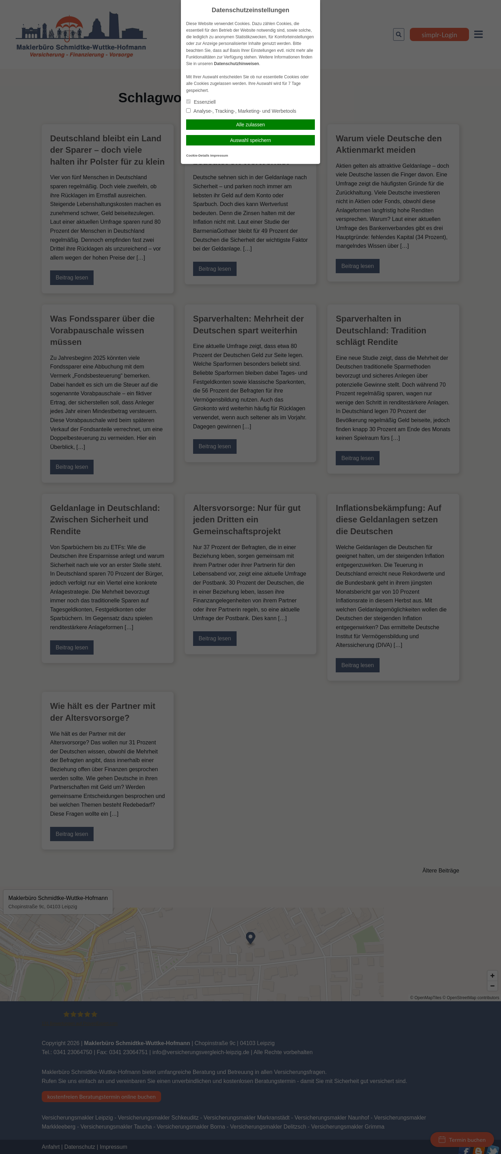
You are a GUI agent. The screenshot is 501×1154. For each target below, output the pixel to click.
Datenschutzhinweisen (236, 63)
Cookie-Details (197, 155)
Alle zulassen (250, 124)
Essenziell (201, 102)
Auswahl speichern (250, 140)
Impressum (219, 155)
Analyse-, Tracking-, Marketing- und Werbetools (241, 111)
